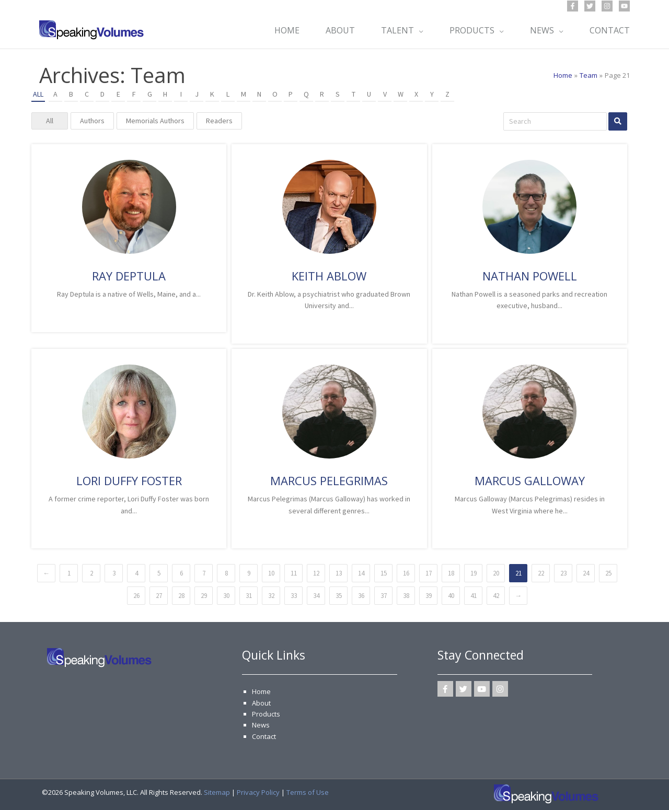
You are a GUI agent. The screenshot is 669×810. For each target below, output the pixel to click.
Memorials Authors (155, 120)
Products (266, 714)
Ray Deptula (129, 276)
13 (339, 573)
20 (496, 573)
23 (563, 573)
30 (226, 595)
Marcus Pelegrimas (329, 480)
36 (361, 595)
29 (204, 595)
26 (136, 595)
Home (261, 691)
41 (473, 595)
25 (608, 573)
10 (271, 573)
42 (496, 595)
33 (294, 595)
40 (451, 595)
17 (428, 573)
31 (249, 595)
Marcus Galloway (530, 480)
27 (159, 595)
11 (294, 573)
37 (383, 595)
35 (339, 595)
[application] (418, 30)
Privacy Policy (258, 792)
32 (271, 595)
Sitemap (217, 792)
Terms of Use (307, 792)
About (261, 703)
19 (473, 573)
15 (383, 573)
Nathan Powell (529, 276)
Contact (264, 736)
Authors (92, 120)
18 (451, 573)
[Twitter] (589, 6)
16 (406, 573)
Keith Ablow (329, 276)
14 (361, 573)
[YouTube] (624, 6)
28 (181, 595)
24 (586, 573)
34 (316, 595)
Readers (219, 120)
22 (541, 573)
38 (406, 595)
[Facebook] (572, 6)
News (261, 725)
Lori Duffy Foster (129, 480)
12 (316, 573)
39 (428, 595)
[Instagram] (607, 6)
